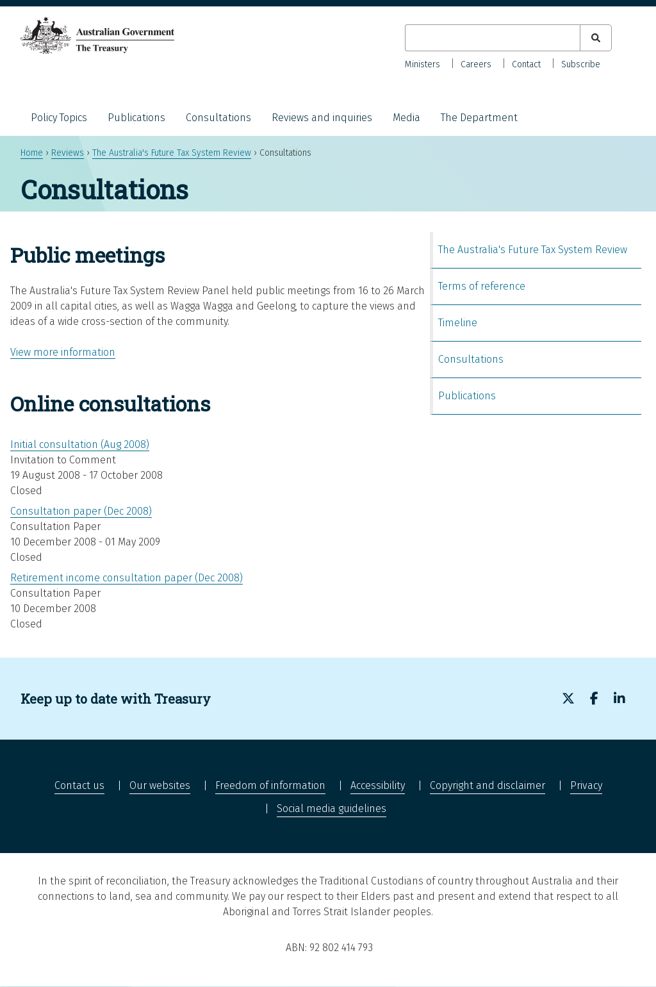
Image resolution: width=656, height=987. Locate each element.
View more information (62, 352)
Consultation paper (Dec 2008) (81, 511)
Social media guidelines (331, 808)
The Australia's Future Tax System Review (171, 152)
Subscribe (580, 64)
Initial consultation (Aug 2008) (79, 444)
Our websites (159, 785)
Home (31, 152)
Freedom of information (270, 785)
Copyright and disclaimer (487, 785)
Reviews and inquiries (322, 118)
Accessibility (377, 785)
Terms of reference (481, 286)
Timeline (457, 323)
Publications (136, 118)
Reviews (67, 152)
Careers (476, 64)
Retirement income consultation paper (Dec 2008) (126, 578)
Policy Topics (59, 118)
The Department (479, 118)
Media (406, 118)
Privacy (586, 785)
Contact (526, 64)
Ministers (422, 64)
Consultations (218, 118)
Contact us (79, 785)
